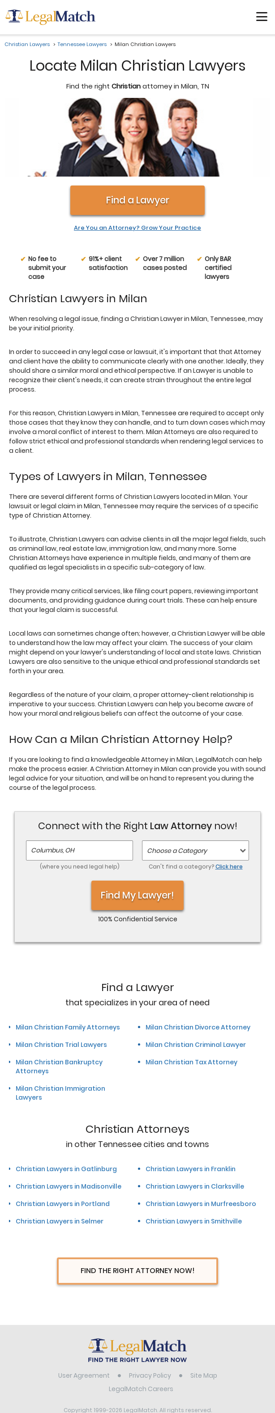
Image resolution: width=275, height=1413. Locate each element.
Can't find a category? (196, 797)
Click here (229, 797)
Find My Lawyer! (137, 825)
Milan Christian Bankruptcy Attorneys (59, 997)
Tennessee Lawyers (82, 44)
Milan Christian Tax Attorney (191, 992)
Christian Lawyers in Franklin (191, 1099)
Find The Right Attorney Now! (138, 1201)
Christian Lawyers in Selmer (59, 1151)
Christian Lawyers (27, 44)
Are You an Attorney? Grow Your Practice (137, 158)
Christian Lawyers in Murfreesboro (201, 1134)
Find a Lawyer (137, 130)
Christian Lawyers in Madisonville (68, 1117)
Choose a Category (177, 780)
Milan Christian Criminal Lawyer (196, 974)
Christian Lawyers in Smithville (194, 1151)
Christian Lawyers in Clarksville (195, 1117)
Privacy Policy (150, 1305)
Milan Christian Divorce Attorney (198, 957)
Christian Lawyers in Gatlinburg (66, 1099)
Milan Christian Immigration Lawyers (60, 1023)
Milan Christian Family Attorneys (68, 957)
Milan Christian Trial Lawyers (61, 974)
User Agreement (84, 1305)
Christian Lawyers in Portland (63, 1134)
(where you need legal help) (80, 797)
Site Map (203, 1305)
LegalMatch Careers (141, 1319)
